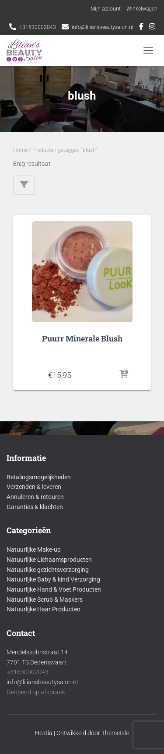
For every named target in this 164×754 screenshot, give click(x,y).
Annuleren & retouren (35, 496)
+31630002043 (37, 27)
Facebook (141, 28)
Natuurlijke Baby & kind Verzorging (53, 579)
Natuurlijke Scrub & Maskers (45, 599)
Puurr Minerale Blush (82, 338)
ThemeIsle (115, 732)
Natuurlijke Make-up (34, 549)
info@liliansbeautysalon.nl (102, 27)
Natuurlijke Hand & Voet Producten (54, 589)
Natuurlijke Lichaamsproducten (49, 559)
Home (20, 150)
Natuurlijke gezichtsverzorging (48, 569)
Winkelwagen (141, 9)
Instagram (152, 28)
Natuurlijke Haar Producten (43, 609)
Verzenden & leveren (34, 486)
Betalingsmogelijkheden (39, 477)
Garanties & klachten (35, 506)
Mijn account (106, 9)
